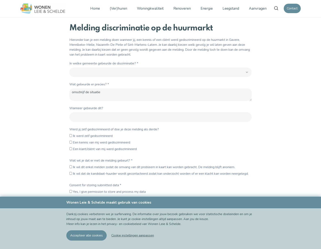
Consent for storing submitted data (95, 185)
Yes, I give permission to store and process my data (109, 191)
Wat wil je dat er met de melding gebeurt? (100, 160)
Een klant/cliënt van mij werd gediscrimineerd (105, 149)
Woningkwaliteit (150, 8)
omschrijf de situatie (160, 94)
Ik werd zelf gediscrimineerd (93, 136)
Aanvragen (258, 8)
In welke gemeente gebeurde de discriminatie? (103, 63)
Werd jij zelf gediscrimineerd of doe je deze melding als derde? (114, 129)
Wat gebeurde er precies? (89, 84)
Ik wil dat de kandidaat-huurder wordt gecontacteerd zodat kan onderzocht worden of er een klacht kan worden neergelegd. (161, 173)
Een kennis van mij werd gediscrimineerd (101, 142)
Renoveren (182, 8)
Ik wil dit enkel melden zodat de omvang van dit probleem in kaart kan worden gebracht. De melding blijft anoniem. (154, 167)
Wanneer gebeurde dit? (86, 108)
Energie (207, 8)
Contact (292, 8)
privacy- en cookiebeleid (124, 224)
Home (95, 8)
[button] (132, 235)
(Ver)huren (118, 8)
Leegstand (231, 8)
